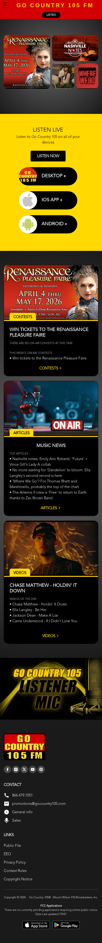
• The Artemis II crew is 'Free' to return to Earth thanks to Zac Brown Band (48, 495)
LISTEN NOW (48, 156)
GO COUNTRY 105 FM (55, 5)
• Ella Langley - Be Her (28, 610)
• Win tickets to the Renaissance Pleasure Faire (48, 358)
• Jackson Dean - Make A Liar (34, 615)
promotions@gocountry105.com (39, 803)
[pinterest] (41, 769)
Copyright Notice (18, 879)
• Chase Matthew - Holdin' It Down (38, 604)
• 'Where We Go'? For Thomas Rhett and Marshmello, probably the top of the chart (44, 484)
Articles (51, 508)
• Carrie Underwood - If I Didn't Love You (43, 621)
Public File (12, 845)
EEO (7, 854)
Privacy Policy (15, 862)
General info (22, 812)
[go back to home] (24, 747)
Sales (16, 820)
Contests (51, 368)
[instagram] (16, 769)
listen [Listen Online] (51, 15)
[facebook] (7, 769)
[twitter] (24, 769)
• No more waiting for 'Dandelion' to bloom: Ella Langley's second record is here (50, 473)
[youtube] (32, 769)
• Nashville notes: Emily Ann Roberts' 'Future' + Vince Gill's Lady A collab (49, 462)
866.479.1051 (22, 795)
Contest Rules (15, 870)
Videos (51, 635)
